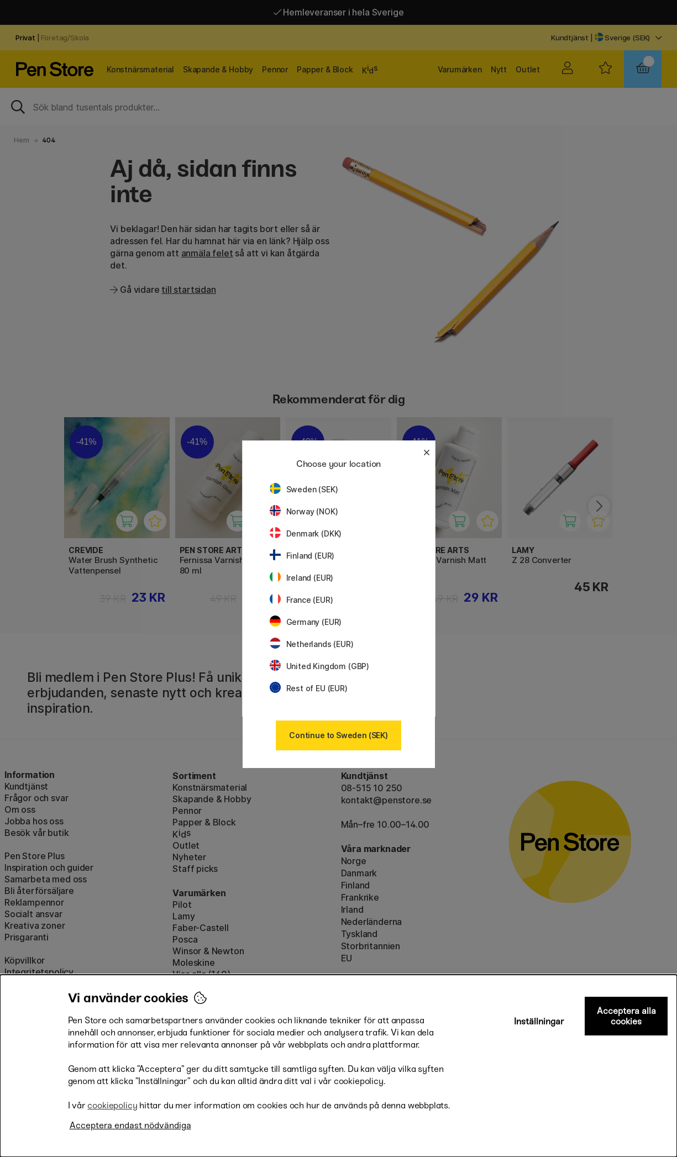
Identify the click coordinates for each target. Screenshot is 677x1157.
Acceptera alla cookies (626, 1016)
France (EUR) (301, 599)
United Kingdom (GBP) (319, 666)
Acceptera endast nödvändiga (130, 1125)
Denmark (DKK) (306, 533)
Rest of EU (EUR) (309, 688)
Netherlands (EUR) (312, 644)
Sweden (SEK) (304, 489)
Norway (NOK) (304, 511)
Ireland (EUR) (302, 577)
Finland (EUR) (302, 555)
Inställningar (539, 1021)
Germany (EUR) (306, 622)
